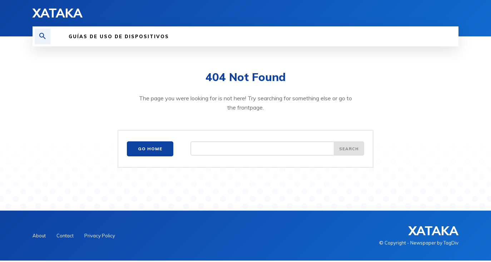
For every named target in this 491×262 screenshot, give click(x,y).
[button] (42, 36)
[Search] (348, 150)
